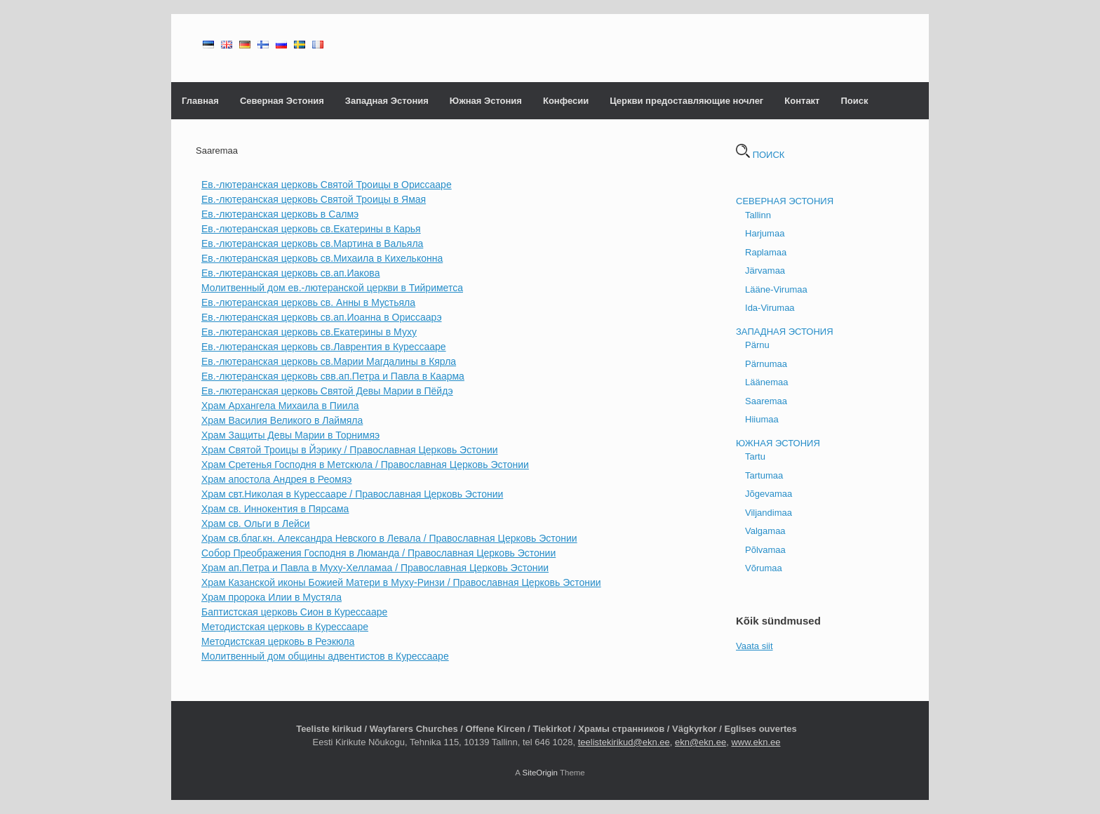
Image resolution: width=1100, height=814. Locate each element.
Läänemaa (766, 382)
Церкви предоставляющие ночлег (686, 100)
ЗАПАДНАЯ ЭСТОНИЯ (784, 331)
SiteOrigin (540, 772)
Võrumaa (763, 568)
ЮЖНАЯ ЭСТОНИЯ (778, 443)
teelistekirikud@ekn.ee (624, 742)
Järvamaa (765, 270)
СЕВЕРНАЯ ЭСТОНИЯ (784, 201)
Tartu (755, 456)
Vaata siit (754, 646)
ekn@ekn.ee (700, 742)
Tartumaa (764, 475)
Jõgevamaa (768, 493)
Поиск (854, 100)
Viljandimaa (768, 512)
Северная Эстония (282, 100)
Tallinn (758, 215)
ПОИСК (760, 154)
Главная (200, 100)
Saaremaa (766, 401)
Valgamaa (765, 531)
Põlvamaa (765, 550)
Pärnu (757, 345)
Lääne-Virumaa (776, 289)
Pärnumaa (766, 364)
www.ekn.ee (755, 742)
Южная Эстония (486, 100)
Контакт (801, 100)
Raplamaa (765, 252)
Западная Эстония (387, 100)
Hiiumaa (762, 419)
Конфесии (566, 100)
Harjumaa (764, 233)
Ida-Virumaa (770, 307)
